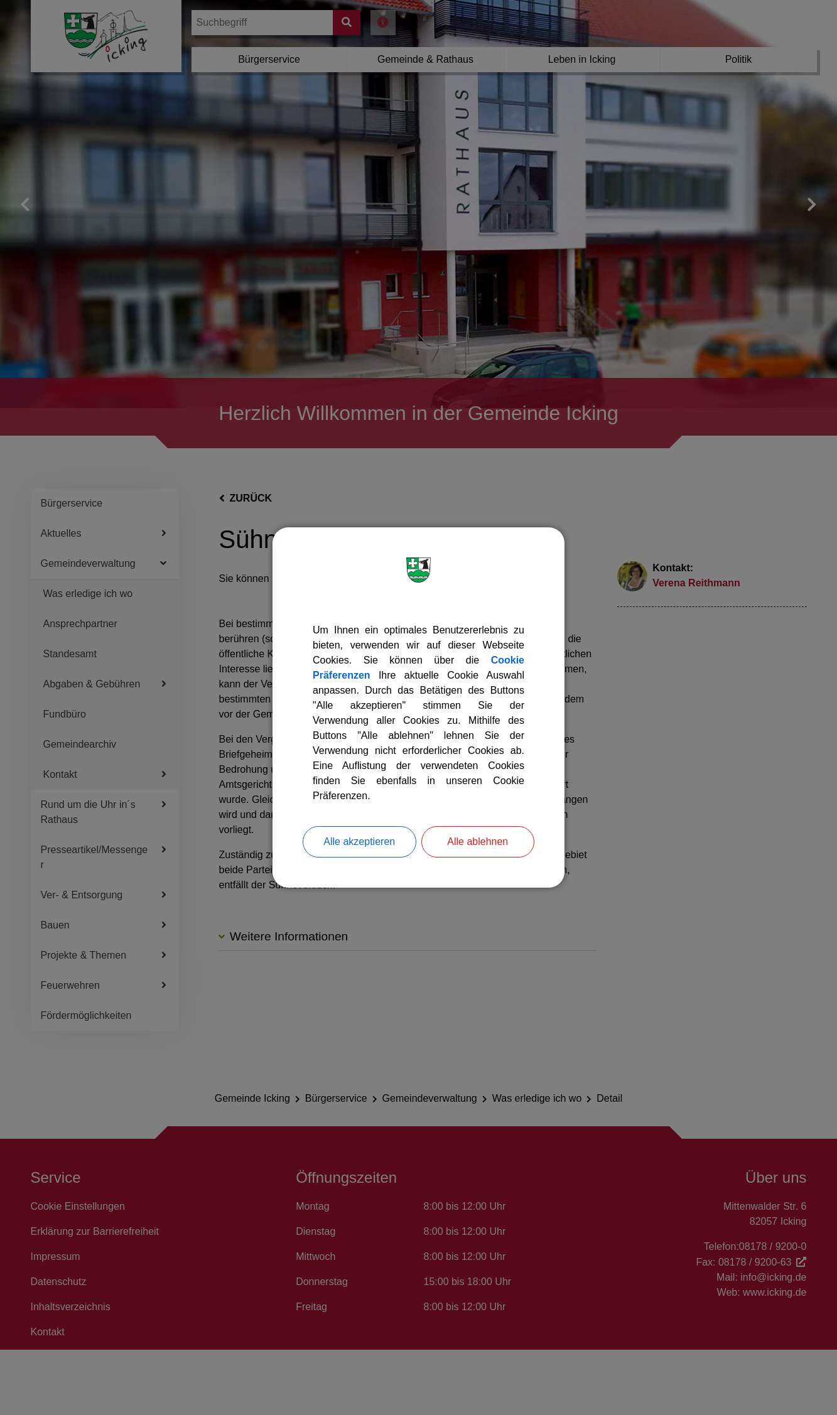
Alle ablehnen (477, 841)
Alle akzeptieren (359, 841)
